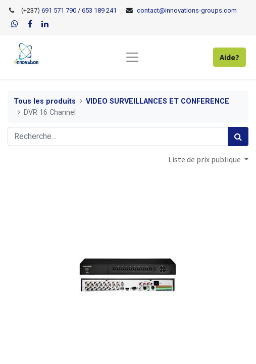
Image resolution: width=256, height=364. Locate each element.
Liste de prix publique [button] (205, 159)
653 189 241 (99, 10)
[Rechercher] (238, 136)
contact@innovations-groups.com (187, 10)
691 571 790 (58, 10)
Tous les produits (45, 101)
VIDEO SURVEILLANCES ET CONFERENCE (157, 101)
